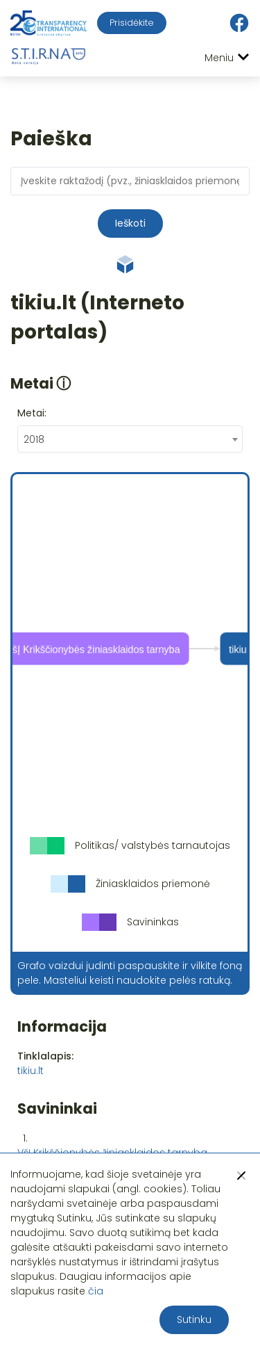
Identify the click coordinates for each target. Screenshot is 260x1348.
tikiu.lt (30, 1071)
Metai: (31, 413)
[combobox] (130, 439)
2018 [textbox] (34, 439)
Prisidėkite (132, 22)
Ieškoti (130, 223)
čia (95, 1291)
